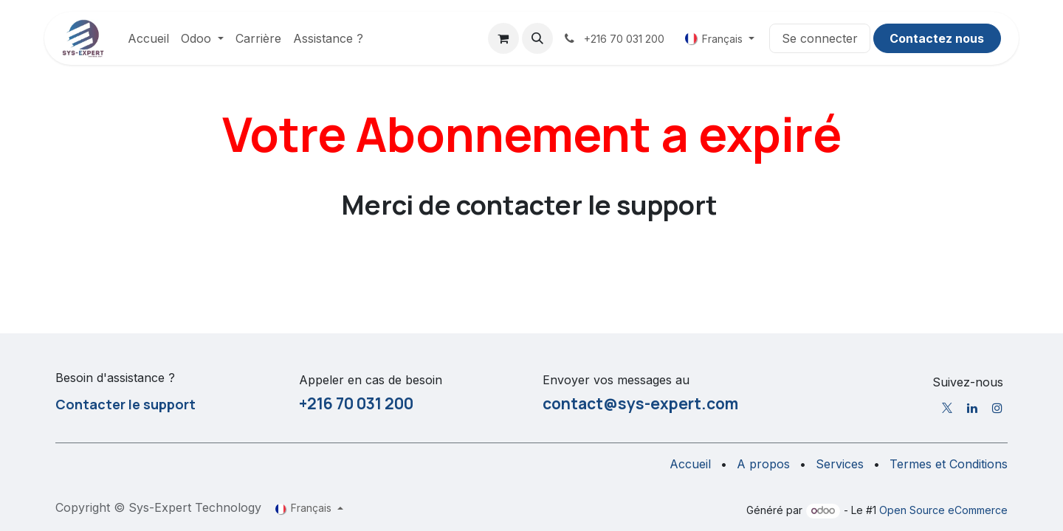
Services (840, 464)
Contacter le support (125, 404)
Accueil (690, 464)
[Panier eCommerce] (503, 38)
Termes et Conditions (949, 464)
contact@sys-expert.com (640, 403)
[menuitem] (148, 38)
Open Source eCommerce (943, 510)
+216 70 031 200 (356, 403)
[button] (537, 38)
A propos (763, 464)
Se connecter (820, 38)
